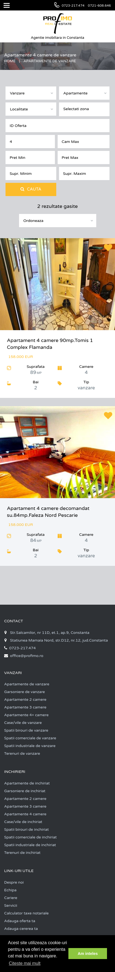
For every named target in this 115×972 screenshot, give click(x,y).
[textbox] (86, 108)
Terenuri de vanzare (22, 753)
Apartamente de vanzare (26, 684)
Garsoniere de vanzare (24, 691)
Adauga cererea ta (21, 928)
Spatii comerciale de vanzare (30, 738)
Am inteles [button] (88, 953)
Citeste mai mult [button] (25, 963)
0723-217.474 (73, 5)
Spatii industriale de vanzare (29, 745)
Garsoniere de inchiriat (25, 791)
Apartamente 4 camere (25, 814)
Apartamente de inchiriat (27, 783)
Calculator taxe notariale (26, 913)
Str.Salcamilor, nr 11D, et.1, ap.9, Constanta (49, 632)
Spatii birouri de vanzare (26, 730)
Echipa (10, 890)
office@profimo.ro (26, 655)
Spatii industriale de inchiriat (30, 845)
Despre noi (14, 882)
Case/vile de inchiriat (23, 821)
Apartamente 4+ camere (26, 715)
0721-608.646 (99, 5)
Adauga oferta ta (19, 921)
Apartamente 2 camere (25, 699)
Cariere (10, 897)
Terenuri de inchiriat (22, 852)
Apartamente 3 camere (25, 707)
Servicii (10, 905)
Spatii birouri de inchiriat (26, 829)
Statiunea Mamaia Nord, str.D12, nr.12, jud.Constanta (59, 640)
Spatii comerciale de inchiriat (30, 837)
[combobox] (31, 93)
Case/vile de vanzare (23, 722)
